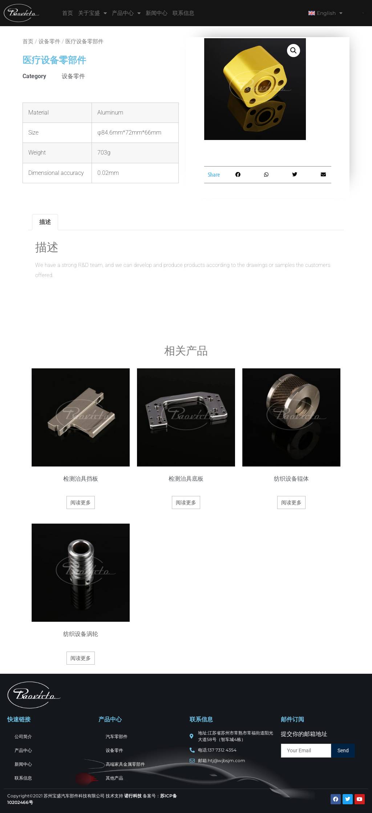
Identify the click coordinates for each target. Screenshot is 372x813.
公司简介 (23, 736)
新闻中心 (156, 12)
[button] (363, 13)
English (325, 13)
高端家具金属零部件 (125, 764)
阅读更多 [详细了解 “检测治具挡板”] (80, 502)
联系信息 (183, 12)
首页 (67, 12)
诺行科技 (133, 795)
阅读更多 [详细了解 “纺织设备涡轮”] (80, 658)
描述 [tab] (45, 222)
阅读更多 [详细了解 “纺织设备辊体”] (291, 502)
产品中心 (126, 13)
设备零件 (49, 41)
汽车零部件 (117, 736)
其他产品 (114, 778)
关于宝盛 (92, 13)
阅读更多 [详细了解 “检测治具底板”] (186, 502)
